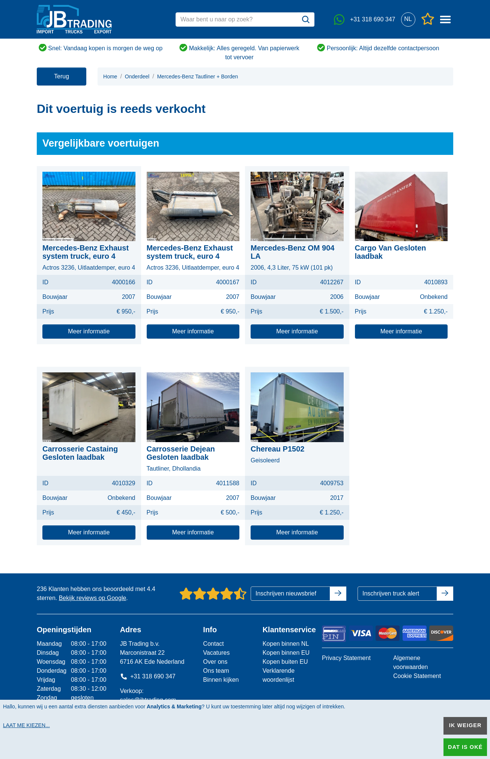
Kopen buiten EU (285, 661)
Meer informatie (89, 331)
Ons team (216, 671)
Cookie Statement (417, 676)
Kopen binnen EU (286, 653)
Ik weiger (465, 725)
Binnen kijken (221, 679)
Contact (213, 643)
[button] (408, 19)
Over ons (215, 661)
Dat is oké (465, 747)
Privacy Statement (346, 658)
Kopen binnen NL (286, 643)
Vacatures (216, 653)
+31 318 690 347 (148, 676)
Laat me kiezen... (26, 725)
